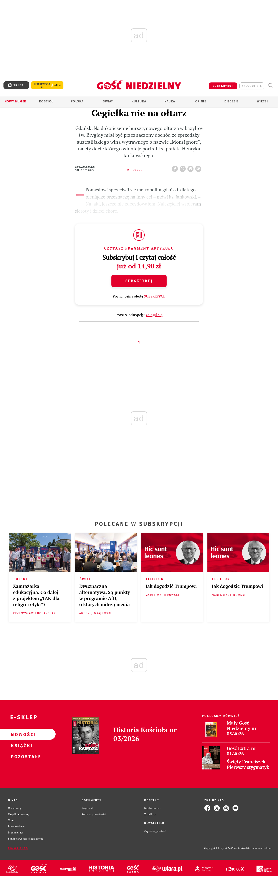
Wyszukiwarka (270, 85)
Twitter (183, 167)
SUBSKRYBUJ (223, 85)
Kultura (139, 101)
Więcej (262, 101)
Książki (21, 745)
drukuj (191, 167)
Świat (108, 101)
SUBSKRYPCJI (154, 296)
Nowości (21, 734)
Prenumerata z (42, 85)
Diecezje (231, 101)
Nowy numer (15, 101)
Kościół (46, 101)
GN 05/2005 (84, 170)
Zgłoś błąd (18, 848)
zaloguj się (252, 85)
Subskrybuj (139, 280)
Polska (77, 101)
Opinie (200, 101)
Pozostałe (21, 756)
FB (176, 167)
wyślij (199, 167)
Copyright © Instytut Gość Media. (222, 848)
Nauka (169, 101)
